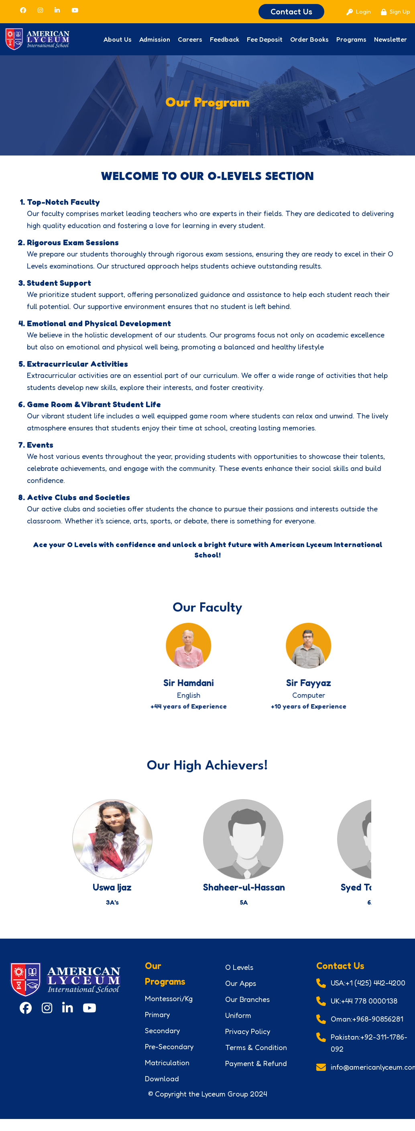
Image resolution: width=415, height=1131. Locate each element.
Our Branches (247, 1007)
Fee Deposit (265, 39)
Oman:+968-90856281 (367, 1026)
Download (162, 1086)
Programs (351, 39)
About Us (118, 39)
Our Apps (240, 991)
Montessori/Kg (169, 1006)
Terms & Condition (256, 1055)
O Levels (239, 975)
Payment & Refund (256, 1071)
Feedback (224, 39)
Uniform (238, 1023)
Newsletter (390, 39)
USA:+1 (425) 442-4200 (368, 990)
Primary (157, 1022)
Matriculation (167, 1070)
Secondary (162, 1038)
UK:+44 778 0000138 (364, 1008)
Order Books (309, 39)
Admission (154, 39)
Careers (190, 39)
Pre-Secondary (169, 1054)
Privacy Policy (247, 1039)
